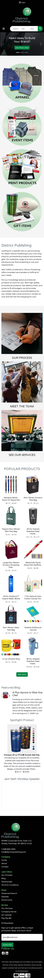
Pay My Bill (6, 918)
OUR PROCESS (22, 358)
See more (22, 674)
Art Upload (6, 915)
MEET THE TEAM (22, 406)
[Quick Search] (15, 28)
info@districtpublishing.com (13, 852)
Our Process (6, 875)
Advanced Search (9, 893)
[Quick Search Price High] (33, 28)
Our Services (7, 908)
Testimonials (6, 882)
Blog (3, 878)
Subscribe (7, 945)
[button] (3, 44)
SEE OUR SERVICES (22, 455)
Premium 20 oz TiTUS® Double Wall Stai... (22, 755)
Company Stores (8, 911)
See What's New (22, 48)
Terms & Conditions (10, 885)
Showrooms (6, 900)
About (4, 863)
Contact (4, 867)
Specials (5, 897)
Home (4, 860)
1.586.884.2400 (8, 849)
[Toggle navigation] (3, 28)
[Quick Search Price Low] (24, 28)
